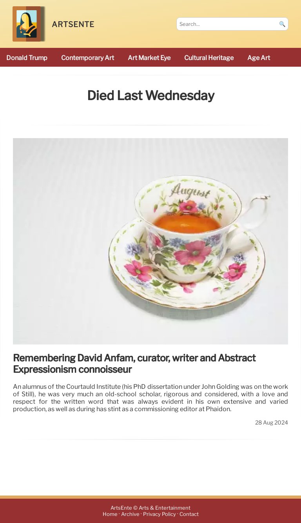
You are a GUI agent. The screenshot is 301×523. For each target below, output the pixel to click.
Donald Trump (26, 58)
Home (110, 514)
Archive (130, 514)
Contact (189, 514)
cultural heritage (209, 58)
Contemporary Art (87, 58)
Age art (258, 58)
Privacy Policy (159, 514)
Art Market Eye (149, 58)
